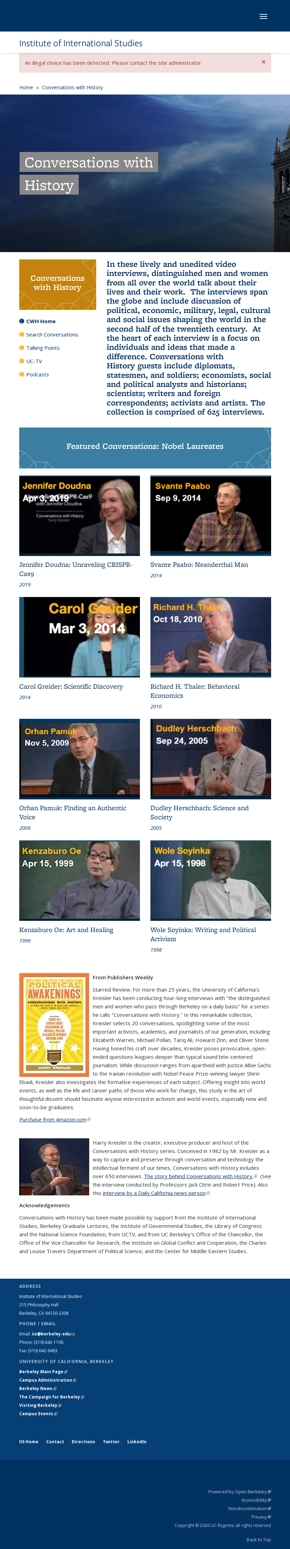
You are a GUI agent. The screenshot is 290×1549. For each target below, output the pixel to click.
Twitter (111, 1442)
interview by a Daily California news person (156, 1192)
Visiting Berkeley (40, 1405)
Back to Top (259, 1539)
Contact (55, 1442)
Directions (83, 1442)
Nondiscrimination (249, 1508)
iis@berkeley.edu (53, 1334)
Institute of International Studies (81, 43)
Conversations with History (72, 87)
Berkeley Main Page (43, 1372)
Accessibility (256, 1500)
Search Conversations (52, 334)
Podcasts (37, 374)
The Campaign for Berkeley (51, 1397)
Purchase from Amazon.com (55, 1119)
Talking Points (43, 347)
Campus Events (38, 1414)
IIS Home (28, 1442)
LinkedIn (137, 1442)
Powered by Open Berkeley (239, 1491)
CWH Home (41, 321)
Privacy (261, 1517)
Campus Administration (47, 1380)
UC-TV (34, 360)
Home (26, 87)
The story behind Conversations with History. (200, 1176)
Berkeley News (38, 1388)
